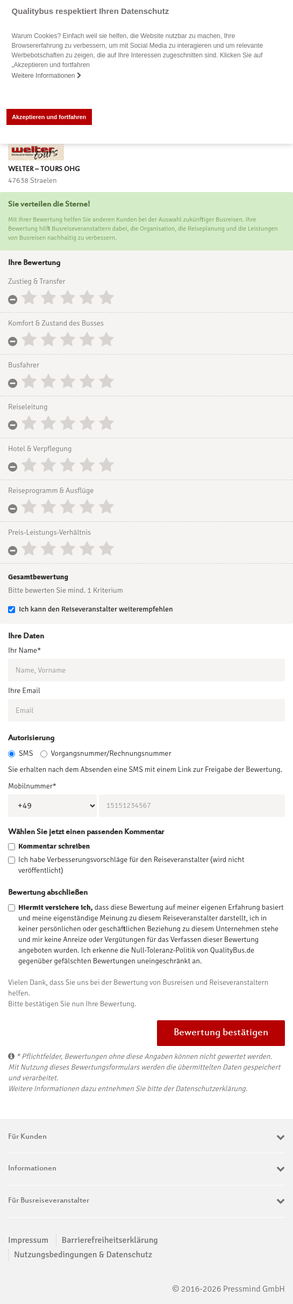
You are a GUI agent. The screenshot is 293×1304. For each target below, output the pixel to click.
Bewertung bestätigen (221, 1033)
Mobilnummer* (32, 785)
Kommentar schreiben (54, 846)
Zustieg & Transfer (36, 281)
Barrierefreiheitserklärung (110, 1239)
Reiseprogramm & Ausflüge (51, 490)
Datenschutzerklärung (210, 1088)
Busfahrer (23, 365)
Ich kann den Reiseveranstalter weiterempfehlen (90, 609)
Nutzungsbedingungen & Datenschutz (83, 1254)
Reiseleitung (28, 406)
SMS (20, 752)
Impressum (28, 1239)
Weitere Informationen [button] (47, 75)
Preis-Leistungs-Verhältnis (49, 532)
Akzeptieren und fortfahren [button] (49, 117)
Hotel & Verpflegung (40, 448)
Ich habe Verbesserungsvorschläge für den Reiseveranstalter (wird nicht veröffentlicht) (131, 865)
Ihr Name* (24, 650)
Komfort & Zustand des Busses (56, 323)
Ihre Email (24, 690)
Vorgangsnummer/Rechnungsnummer (105, 752)
